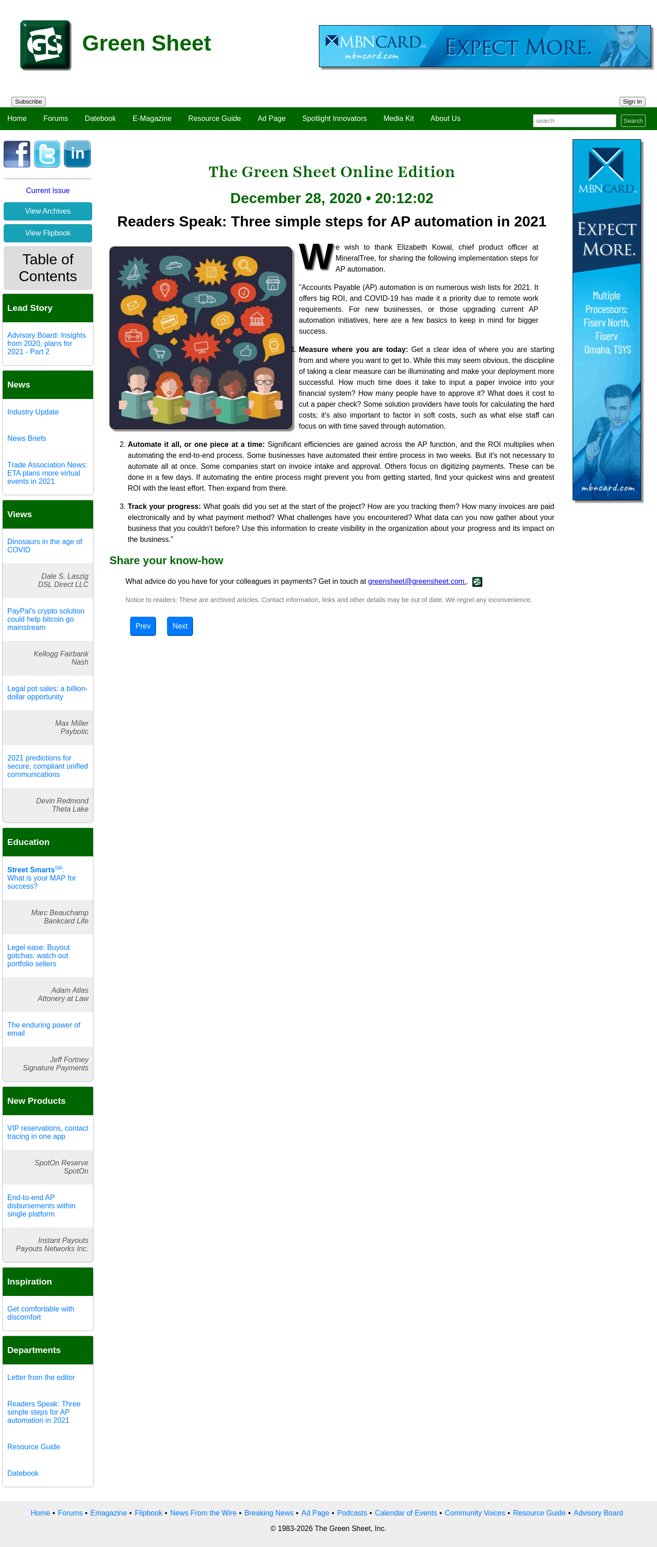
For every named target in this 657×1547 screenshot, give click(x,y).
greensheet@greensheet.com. (417, 581)
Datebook (100, 118)
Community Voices (475, 1513)
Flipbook (148, 1513)
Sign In (632, 101)
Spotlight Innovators (334, 118)
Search (633, 120)
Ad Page (272, 118)
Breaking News (269, 1513)
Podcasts (352, 1513)
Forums (55, 118)
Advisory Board (598, 1513)
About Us (446, 118)
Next (180, 626)
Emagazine (108, 1513)
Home (17, 118)
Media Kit (398, 118)
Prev (143, 626)
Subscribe (28, 101)
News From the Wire (203, 1513)
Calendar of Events (406, 1513)
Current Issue (48, 190)
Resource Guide (214, 118)
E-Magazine (152, 118)
